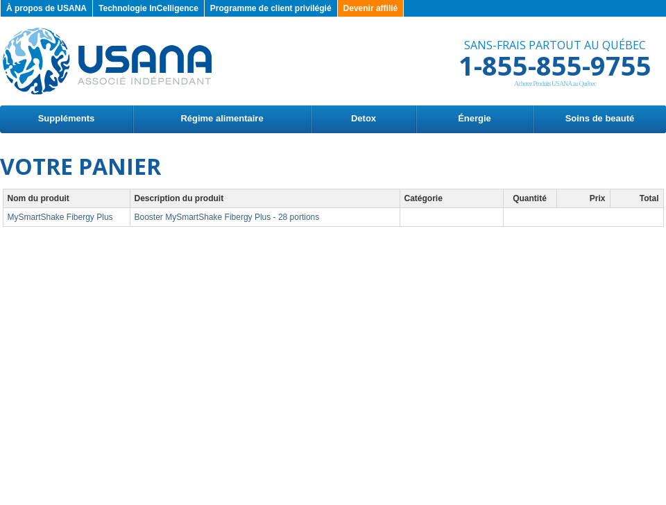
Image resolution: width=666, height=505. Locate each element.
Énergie (474, 118)
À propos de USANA (46, 8)
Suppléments (66, 118)
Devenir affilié (370, 8)
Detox (363, 118)
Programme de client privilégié (271, 8)
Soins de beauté (600, 118)
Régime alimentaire (221, 118)
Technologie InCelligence (148, 8)
